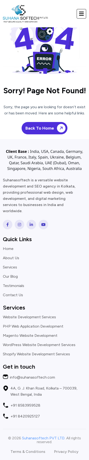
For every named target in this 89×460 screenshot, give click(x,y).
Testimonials (13, 286)
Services (10, 267)
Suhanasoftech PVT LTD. (43, 438)
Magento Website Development (30, 336)
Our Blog (10, 276)
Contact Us (13, 295)
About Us (11, 258)
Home (8, 249)
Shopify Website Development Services (36, 354)
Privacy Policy (66, 452)
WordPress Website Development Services (39, 345)
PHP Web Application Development (33, 326)
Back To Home (46, 128)
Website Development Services (29, 317)
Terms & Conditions (27, 452)
